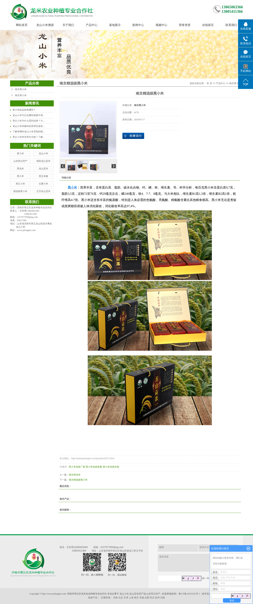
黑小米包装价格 (111, 466)
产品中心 (91, 25)
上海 (131, 597)
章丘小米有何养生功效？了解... (29, 137)
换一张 (205, 578)
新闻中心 (138, 25)
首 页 (209, 83)
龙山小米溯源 (45, 25)
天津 (126, 597)
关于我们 (68, 25)
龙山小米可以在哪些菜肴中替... (29, 115)
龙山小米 (43, 153)
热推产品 (92, 597)
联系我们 (231, 25)
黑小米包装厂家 (77, 466)
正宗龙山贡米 (43, 191)
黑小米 (20, 176)
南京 (136, 597)
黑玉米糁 (43, 176)
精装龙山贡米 (43, 161)
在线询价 (133, 136)
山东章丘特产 (20, 161)
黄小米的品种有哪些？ (24, 110)
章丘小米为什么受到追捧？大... (29, 120)
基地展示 (115, 25)
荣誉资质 (185, 25)
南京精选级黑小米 (78, 479)
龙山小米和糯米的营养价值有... (29, 126)
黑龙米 (20, 168)
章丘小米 (20, 183)
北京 (120, 597)
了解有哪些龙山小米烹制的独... (29, 131)
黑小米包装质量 (94, 466)
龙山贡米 (43, 168)
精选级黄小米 (20, 191)
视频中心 (161, 25)
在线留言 (208, 25)
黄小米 (20, 153)
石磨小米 (43, 183)
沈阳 (162, 597)
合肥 (147, 597)
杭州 (157, 597)
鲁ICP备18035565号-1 (189, 593)
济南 (115, 597)
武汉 (152, 597)
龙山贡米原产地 (137, 593)
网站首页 (22, 25)
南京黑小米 (21, 89)
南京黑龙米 (75, 474)
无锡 (141, 597)
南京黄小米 (21, 95)
